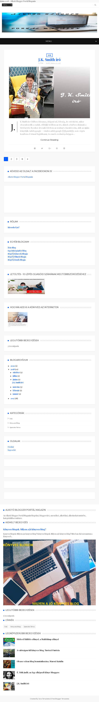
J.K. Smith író (49, 59)
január (16, 394)
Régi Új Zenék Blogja (17, 260)
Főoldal (11, 447)
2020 (13, 366)
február (16, 390)
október (16, 372)
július (15, 376)
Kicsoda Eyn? (13, 227)
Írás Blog (12, 247)
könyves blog (15, 423)
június (15, 379)
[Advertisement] (27, 198)
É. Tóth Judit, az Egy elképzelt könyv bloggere (38, 672)
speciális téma (15, 427)
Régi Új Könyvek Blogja (18, 254)
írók (49, 55)
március (16, 387)
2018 (13, 369)
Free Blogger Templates (60, 699)
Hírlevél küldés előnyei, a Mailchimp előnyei (38, 639)
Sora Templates (44, 699)
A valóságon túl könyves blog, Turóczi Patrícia (38, 650)
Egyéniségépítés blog (17, 250)
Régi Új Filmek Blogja (17, 257)
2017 (13, 398)
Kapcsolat (12, 450)
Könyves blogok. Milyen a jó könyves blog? (24, 529)
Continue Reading (49, 140)
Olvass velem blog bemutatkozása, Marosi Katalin (40, 661)
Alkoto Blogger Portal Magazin (20, 177)
